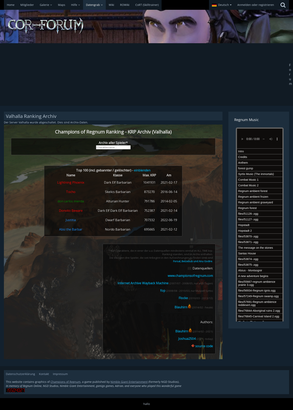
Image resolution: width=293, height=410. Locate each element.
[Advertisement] (146, 74)
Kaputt (113, 242)
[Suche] (283, 5)
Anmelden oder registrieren (255, 5)
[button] (221, 5)
